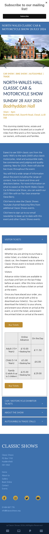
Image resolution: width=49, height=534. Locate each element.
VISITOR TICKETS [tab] (13, 239)
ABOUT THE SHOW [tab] (14, 412)
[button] (5, 64)
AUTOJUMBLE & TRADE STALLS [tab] (20, 421)
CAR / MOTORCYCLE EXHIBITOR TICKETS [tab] (20, 402)
